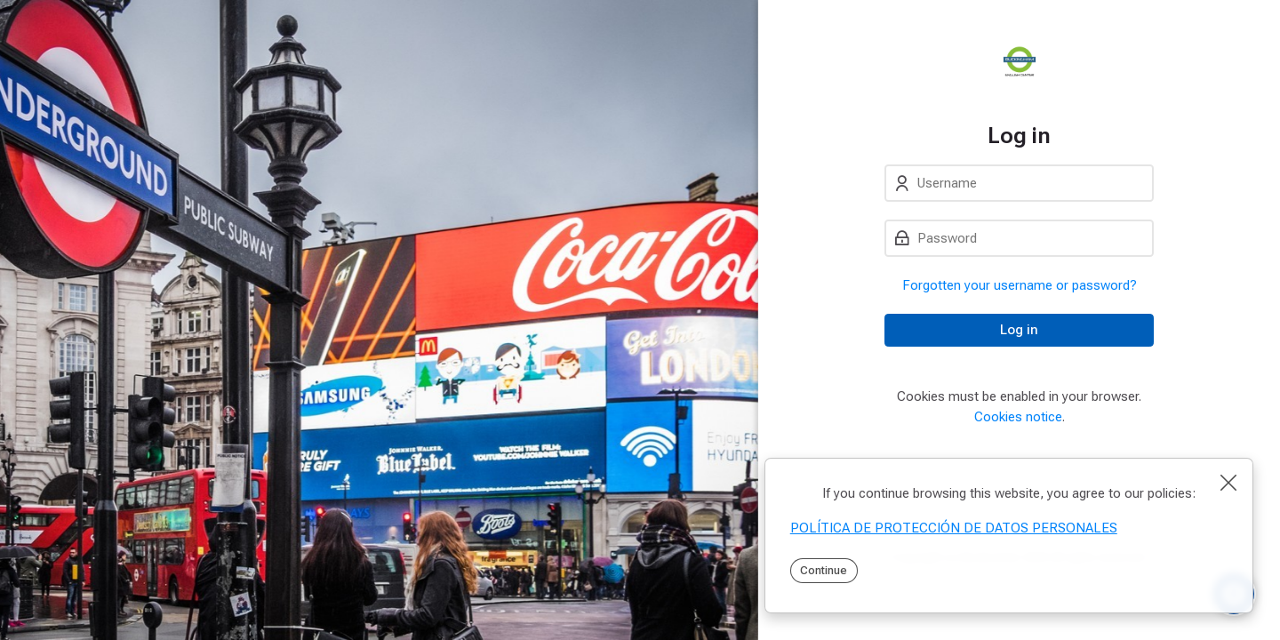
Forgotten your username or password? (1019, 285)
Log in (1019, 330)
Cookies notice (1018, 417)
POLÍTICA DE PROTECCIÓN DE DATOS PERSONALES (953, 528)
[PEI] (1019, 61)
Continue (823, 570)
